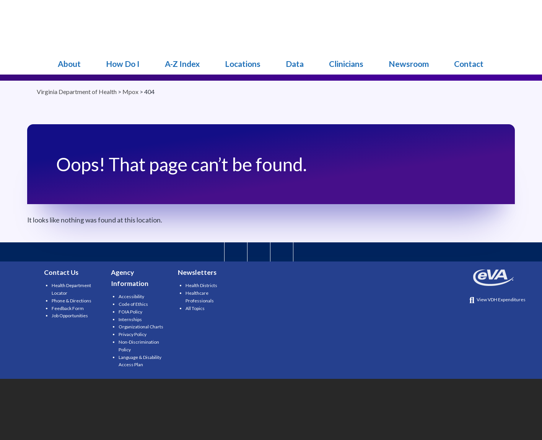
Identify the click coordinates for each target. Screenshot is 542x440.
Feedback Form (68, 308)
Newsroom (409, 63)
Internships (130, 319)
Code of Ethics (133, 304)
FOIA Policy (130, 312)
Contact (468, 63)
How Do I (123, 63)
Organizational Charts (141, 327)
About (69, 63)
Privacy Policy (132, 334)
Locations (242, 63)
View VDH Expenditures (497, 299)
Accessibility (131, 296)
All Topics (195, 308)
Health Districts (201, 285)
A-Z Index (182, 63)
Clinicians (346, 63)
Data (295, 63)
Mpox (66, 26)
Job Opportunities (70, 315)
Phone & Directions (71, 301)
